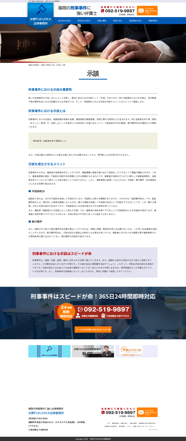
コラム (142, 426)
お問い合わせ (152, 426)
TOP (108, 423)
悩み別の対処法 (64, 20)
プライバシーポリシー (136, 429)
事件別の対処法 (84, 20)
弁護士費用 (101, 20)
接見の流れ (117, 20)
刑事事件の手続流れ (120, 426)
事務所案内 (153, 20)
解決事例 (133, 426)
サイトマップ (152, 429)
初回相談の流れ (135, 20)
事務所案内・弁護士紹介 (122, 423)
